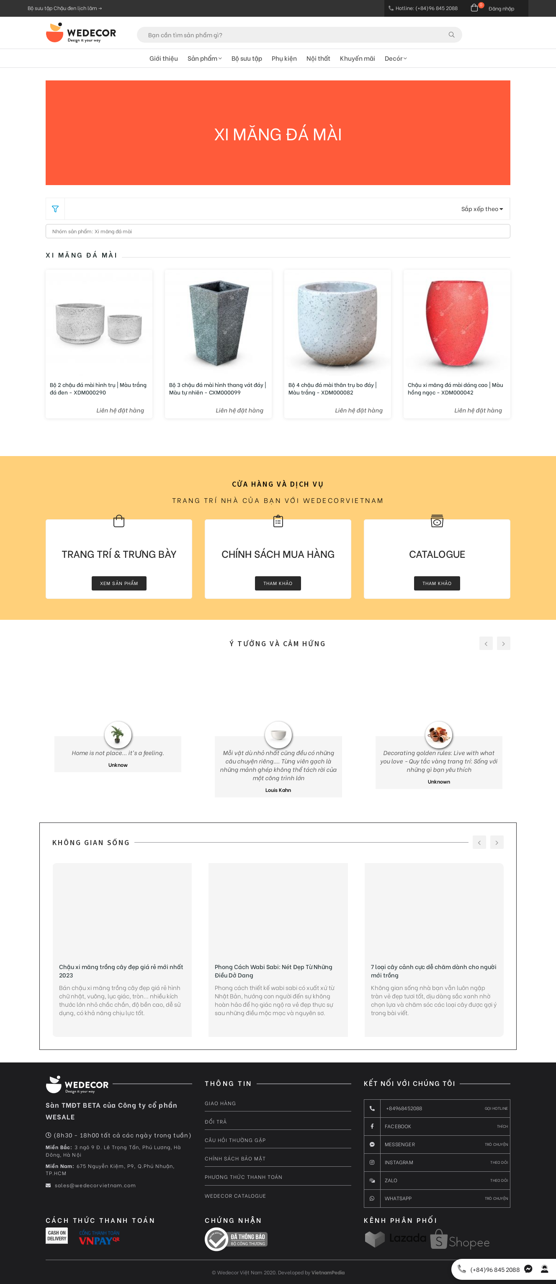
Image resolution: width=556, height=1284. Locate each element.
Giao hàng (220, 1102)
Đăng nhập (501, 8)
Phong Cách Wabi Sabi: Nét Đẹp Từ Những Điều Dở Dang (273, 970)
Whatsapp (436, 1198)
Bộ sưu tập (247, 57)
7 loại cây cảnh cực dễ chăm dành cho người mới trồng (434, 970)
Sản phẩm (205, 57)
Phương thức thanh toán (244, 1176)
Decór (396, 57)
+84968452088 (436, 1108)
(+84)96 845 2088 (486, 1269)
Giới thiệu (163, 57)
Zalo (436, 1180)
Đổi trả (216, 1121)
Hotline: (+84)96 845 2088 (423, 7)
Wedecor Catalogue (235, 1195)
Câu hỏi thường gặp (235, 1139)
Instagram (436, 1162)
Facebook (436, 1126)
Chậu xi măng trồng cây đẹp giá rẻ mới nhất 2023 (121, 970)
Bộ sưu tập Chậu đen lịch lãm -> (65, 7)
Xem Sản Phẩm (119, 583)
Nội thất (318, 57)
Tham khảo (278, 583)
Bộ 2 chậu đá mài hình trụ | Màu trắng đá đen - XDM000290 (98, 388)
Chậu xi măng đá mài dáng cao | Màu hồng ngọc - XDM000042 (455, 388)
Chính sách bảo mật (235, 1158)
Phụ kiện (284, 57)
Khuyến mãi (357, 57)
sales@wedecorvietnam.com (91, 1185)
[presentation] (486, 643)
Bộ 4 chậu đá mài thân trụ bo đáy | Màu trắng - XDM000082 (332, 388)
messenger (436, 1144)
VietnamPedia (328, 1272)
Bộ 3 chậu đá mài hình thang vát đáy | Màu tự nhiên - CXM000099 (217, 388)
